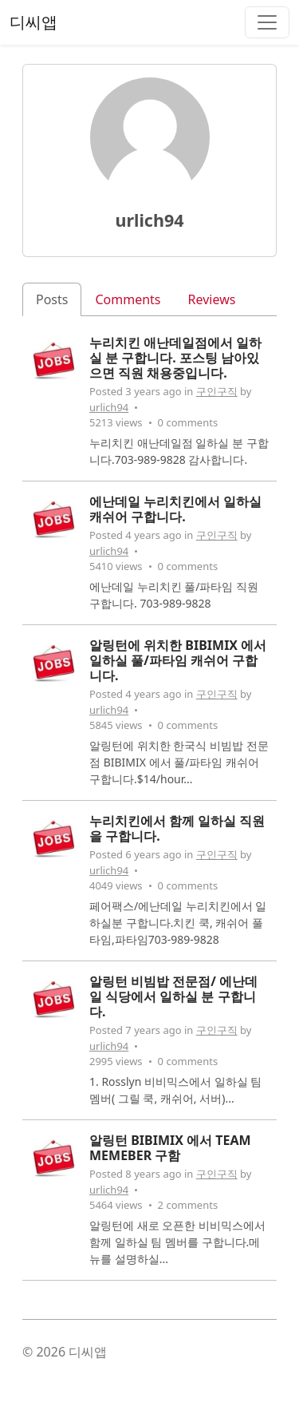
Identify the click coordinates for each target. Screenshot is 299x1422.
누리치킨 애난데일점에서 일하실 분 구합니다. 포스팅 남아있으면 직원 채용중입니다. (175, 358)
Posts (52, 299)
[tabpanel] (149, 814)
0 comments (188, 422)
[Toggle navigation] (267, 22)
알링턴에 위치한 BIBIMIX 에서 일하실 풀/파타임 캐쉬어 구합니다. (177, 660)
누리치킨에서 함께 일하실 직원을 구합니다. (177, 828)
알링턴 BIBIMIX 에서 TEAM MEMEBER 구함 (170, 1147)
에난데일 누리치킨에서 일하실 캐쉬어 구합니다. (175, 509)
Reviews (212, 299)
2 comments (188, 1205)
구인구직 (217, 391)
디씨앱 (33, 22)
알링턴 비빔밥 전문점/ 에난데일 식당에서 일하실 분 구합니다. (173, 996)
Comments (127, 299)
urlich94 (108, 407)
